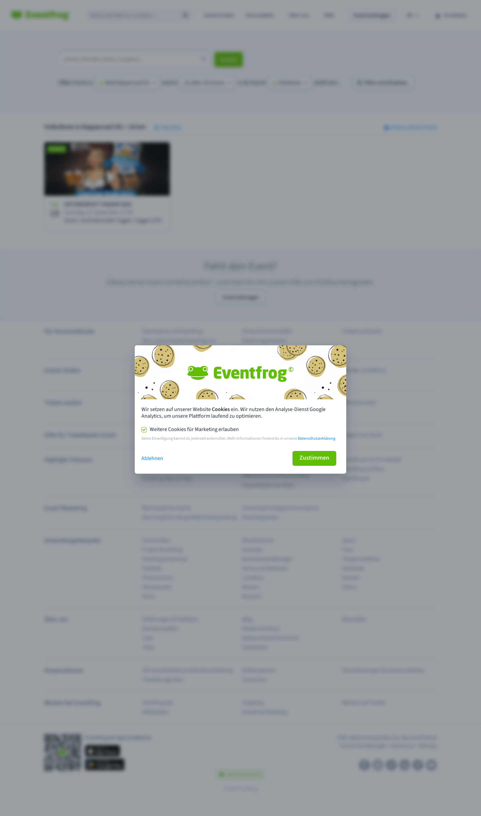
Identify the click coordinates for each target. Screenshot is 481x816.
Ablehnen (152, 458)
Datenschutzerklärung (316, 438)
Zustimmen (314, 458)
